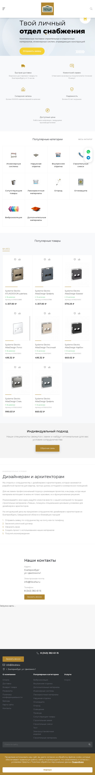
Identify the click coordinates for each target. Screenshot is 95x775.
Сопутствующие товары (13, 192)
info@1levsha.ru (32, 582)
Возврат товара (10, 687)
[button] (46, 34)
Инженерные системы (13, 165)
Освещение (38, 709)
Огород (58, 190)
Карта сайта (8, 705)
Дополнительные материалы (36, 218)
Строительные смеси (80, 165)
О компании (9, 674)
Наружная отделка (36, 165)
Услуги (67, 674)
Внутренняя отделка (58, 165)
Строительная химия (42, 720)
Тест (35, 728)
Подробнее (78, 762)
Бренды (6, 701)
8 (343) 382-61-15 (32, 591)
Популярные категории (46, 674)
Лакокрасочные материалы (36, 192)
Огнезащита (80, 190)
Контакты (7, 708)
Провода (37, 713)
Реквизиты (7, 691)
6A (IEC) (6, 249)
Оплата (6, 680)
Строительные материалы (45, 738)
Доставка (7, 683)
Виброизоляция (13, 217)
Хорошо (47, 770)
